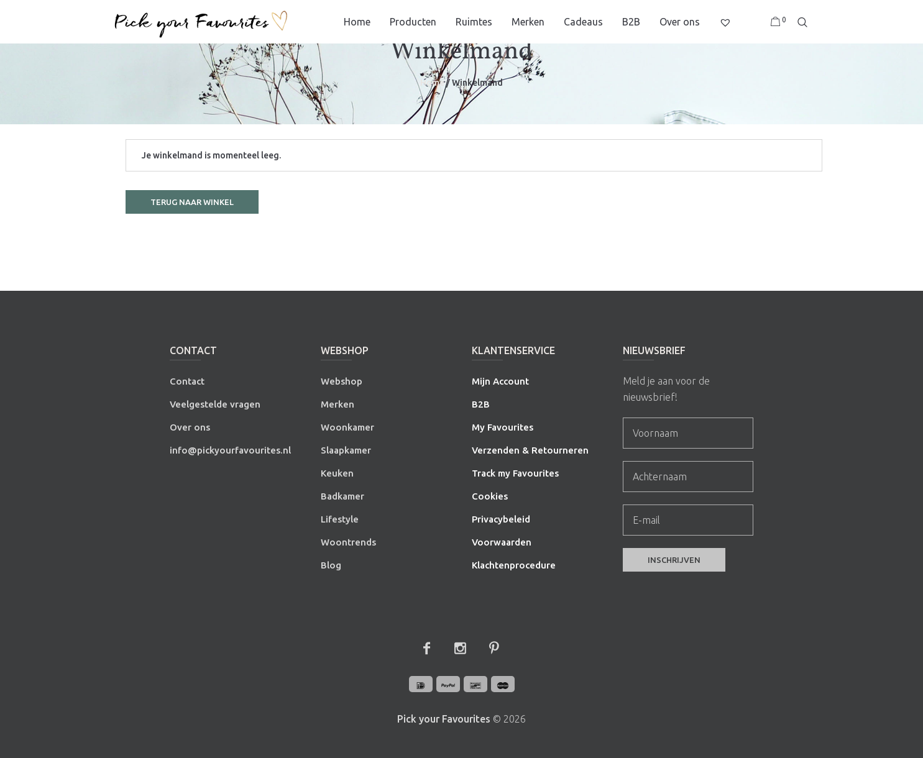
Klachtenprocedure (514, 565)
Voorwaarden (501, 542)
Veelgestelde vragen (215, 404)
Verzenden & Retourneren (530, 450)
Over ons (190, 427)
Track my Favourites (515, 473)
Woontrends (348, 542)
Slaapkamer (346, 450)
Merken (337, 404)
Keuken (337, 473)
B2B (481, 404)
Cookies (490, 496)
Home (432, 83)
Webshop (341, 381)
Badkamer (342, 496)
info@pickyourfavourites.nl (230, 450)
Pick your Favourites (443, 718)
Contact (187, 381)
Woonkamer (347, 427)
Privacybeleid (501, 519)
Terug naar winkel (192, 202)
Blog (331, 565)
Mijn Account (500, 381)
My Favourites (502, 427)
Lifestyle (340, 519)
